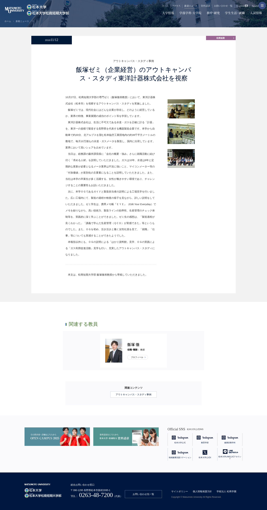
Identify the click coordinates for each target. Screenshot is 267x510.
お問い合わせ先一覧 (143, 494)
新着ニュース (22, 21)
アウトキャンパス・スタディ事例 (133, 394)
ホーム (7, 21)
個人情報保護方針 (202, 491)
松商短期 (220, 38)
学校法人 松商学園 (226, 491)
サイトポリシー (179, 491)
